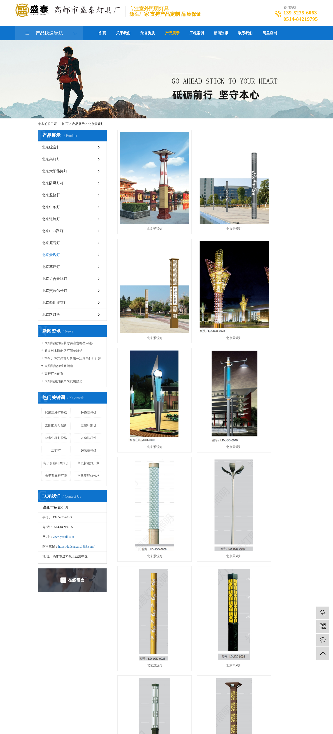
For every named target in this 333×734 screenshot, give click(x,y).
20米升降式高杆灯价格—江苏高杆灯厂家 (72, 358)
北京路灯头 (51, 314)
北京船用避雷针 (54, 303)
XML (185, 715)
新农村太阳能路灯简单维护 (63, 350)
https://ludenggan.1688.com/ (76, 546)
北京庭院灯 (51, 243)
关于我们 (123, 33)
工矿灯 (56, 450)
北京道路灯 (51, 219)
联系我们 (245, 33)
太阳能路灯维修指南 (58, 366)
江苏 (160, 728)
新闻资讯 (221, 33)
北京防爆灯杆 (53, 183)
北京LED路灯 (52, 231)
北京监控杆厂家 (193, 721)
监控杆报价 (88, 425)
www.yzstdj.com (63, 536)
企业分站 (150, 715)
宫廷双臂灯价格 (88, 476)
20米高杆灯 (88, 450)
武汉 (168, 728)
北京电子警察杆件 (168, 721)
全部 (142, 685)
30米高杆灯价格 (56, 412)
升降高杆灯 (88, 412)
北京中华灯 (51, 207)
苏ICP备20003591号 (125, 721)
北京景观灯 (96, 124)
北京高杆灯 (51, 159)
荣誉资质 (147, 33)
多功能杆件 (88, 438)
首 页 (102, 33)
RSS (176, 715)
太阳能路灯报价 (56, 425)
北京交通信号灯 (54, 291)
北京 (182, 728)
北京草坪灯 (51, 267)
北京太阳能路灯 (54, 171)
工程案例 (196, 33)
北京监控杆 (51, 195)
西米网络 (276, 721)
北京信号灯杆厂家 (217, 721)
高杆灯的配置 (53, 373)
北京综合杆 (51, 147)
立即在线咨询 (36, 658)
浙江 (189, 728)
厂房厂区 (99, 638)
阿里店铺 (270, 33)
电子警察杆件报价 (56, 463)
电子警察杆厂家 (56, 476)
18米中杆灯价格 (56, 438)
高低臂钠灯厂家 (88, 463)
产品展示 (172, 33)
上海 (175, 728)
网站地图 (165, 715)
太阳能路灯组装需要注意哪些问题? (68, 343)
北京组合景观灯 (54, 279)
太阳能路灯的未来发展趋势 (63, 381)
